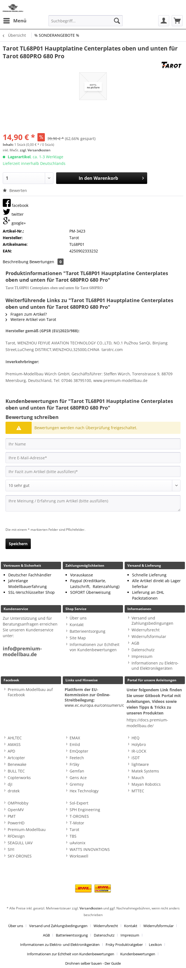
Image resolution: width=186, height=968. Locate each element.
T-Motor (77, 822)
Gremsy (77, 784)
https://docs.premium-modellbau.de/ (147, 722)
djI (10, 784)
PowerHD (16, 822)
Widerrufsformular (149, 636)
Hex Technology (84, 790)
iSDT (136, 757)
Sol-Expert (79, 803)
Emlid (75, 744)
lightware (140, 764)
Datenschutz (143, 649)
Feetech (77, 757)
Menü (14, 20)
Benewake (17, 764)
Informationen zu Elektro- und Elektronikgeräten (155, 665)
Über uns (78, 618)
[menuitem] (14, 20)
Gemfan (77, 771)
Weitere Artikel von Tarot (31, 319)
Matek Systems (145, 771)
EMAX (75, 737)
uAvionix (77, 842)
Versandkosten (91, 908)
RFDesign (16, 836)
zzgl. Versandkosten (35, 150)
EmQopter (79, 751)
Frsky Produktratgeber (124, 944)
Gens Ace (78, 777)
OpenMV (16, 809)
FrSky (74, 764)
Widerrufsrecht (146, 629)
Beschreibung (15, 261)
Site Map (78, 637)
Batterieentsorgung (87, 631)
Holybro (139, 744)
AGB (135, 643)
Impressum (142, 656)
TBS (73, 836)
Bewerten (15, 190)
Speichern (18, 543)
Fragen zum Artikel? (26, 314)
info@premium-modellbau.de (22, 651)
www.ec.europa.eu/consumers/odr (96, 705)
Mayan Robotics (146, 784)
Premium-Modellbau (27, 829)
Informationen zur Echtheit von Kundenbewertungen (94, 647)
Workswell (79, 856)
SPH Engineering (85, 809)
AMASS (14, 744)
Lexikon (155, 944)
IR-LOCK (139, 751)
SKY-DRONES (20, 856)
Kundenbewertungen (137, 953)
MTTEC (138, 790)
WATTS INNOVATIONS (90, 849)
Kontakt (77, 624)
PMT (12, 816)
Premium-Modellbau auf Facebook (30, 692)
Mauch (138, 777)
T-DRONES (79, 816)
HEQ (136, 737)
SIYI (11, 849)
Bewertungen (46, 261)
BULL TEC (16, 771)
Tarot (74, 829)
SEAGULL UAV (20, 842)
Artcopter (16, 757)
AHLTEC (15, 737)
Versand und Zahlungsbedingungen (152, 620)
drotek (14, 790)
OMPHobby (18, 803)
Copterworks (19, 777)
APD (11, 751)
